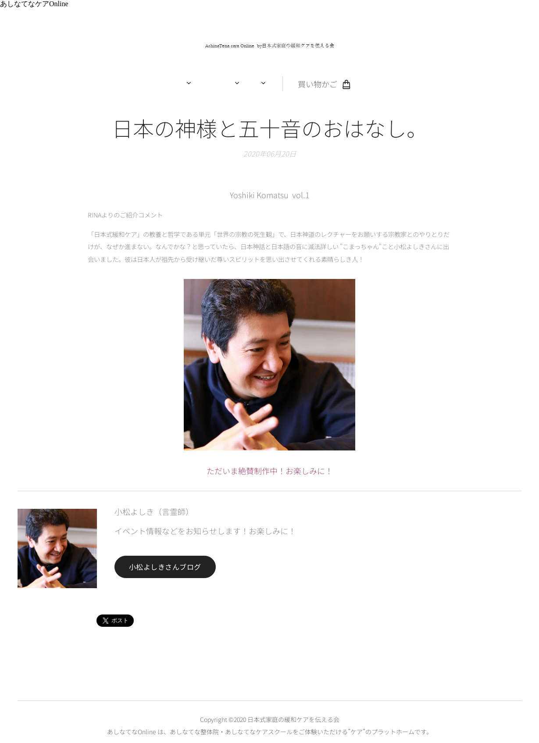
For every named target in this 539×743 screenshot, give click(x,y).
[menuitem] (191, 84)
